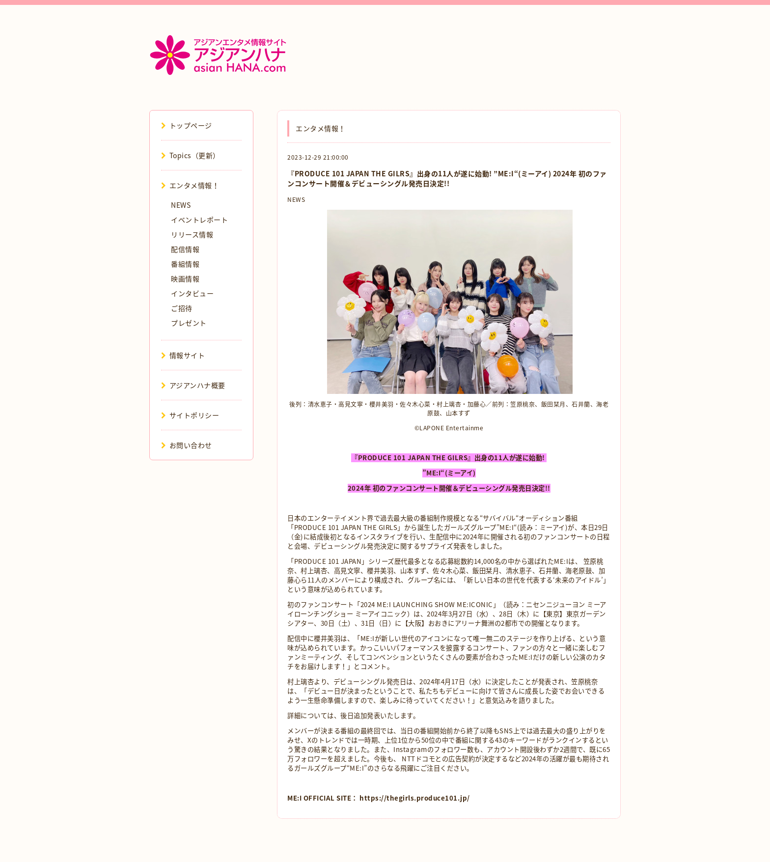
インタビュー (192, 293)
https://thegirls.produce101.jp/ (414, 798)
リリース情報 (192, 234)
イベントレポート (199, 219)
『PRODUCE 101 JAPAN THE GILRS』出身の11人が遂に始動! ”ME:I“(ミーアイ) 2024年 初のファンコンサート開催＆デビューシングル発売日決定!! (447, 178)
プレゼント (189, 323)
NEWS (296, 199)
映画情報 (185, 278)
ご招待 (181, 308)
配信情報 (185, 249)
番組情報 (185, 264)
